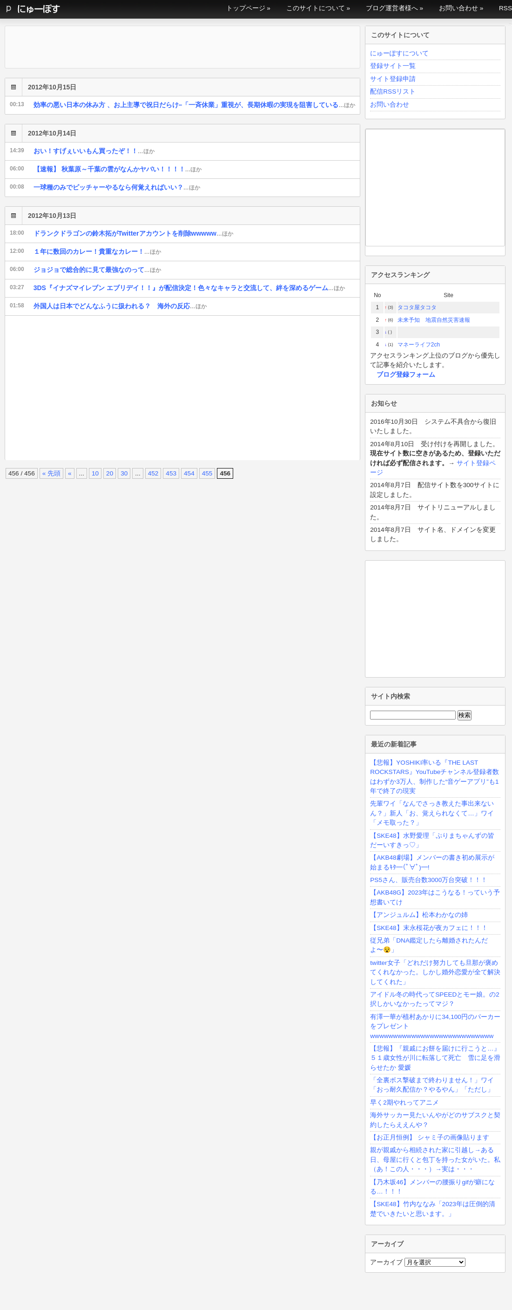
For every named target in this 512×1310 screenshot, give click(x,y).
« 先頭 (51, 473)
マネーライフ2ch (418, 344)
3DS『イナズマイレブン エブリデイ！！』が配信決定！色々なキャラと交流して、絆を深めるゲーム (189, 288)
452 (153, 473)
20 (109, 473)
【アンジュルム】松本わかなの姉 (419, 914)
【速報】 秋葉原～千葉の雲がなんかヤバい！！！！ (118, 169)
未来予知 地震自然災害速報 (433, 320)
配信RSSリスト (393, 91)
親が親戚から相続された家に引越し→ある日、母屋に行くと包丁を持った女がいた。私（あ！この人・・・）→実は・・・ (435, 1160)
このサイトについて (315, 8)
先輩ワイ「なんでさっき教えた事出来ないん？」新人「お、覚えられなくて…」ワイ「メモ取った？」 (432, 813)
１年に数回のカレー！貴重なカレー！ (97, 251)
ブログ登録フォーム (406, 374)
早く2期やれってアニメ (404, 1102)
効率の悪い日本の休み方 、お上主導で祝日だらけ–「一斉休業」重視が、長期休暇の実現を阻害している (195, 105)
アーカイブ (386, 1262)
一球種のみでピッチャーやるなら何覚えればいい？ (117, 187)
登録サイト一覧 (393, 65)
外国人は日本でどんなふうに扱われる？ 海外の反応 (120, 306)
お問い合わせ (458, 8)
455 (207, 473)
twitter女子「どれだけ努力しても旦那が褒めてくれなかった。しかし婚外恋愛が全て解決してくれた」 (435, 972)
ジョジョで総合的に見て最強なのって (97, 269)
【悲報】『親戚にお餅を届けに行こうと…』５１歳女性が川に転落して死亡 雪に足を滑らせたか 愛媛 (435, 1058)
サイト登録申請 (393, 78)
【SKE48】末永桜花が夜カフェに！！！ (428, 927)
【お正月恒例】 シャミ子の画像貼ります (429, 1137)
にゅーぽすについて (399, 53)
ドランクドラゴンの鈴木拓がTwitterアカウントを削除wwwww (133, 233)
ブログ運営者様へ (392, 8)
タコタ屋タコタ (417, 307)
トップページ (245, 8)
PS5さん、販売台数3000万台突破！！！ (428, 879)
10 (95, 473)
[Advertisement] (158, 388)
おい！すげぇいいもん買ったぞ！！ (94, 151)
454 (189, 473)
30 (124, 473)
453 (171, 473)
